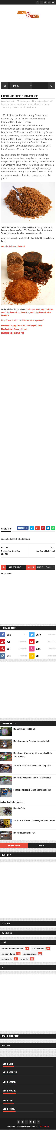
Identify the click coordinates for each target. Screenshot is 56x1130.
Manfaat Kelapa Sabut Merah (24, 729)
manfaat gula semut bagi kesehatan (33, 104)
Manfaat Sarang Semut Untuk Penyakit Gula (21, 325)
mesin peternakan (29, 954)
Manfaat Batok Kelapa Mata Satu (12, 802)
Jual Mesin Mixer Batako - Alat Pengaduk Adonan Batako (34, 820)
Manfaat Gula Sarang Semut (14, 329)
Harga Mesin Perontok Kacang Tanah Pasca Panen (32, 790)
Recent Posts (14, 846)
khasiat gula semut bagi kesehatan (39, 309)
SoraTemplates (21, 1126)
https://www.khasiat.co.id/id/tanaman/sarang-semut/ (22, 320)
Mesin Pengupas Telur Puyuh (24, 832)
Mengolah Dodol (19, 808)
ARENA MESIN (44, 1126)
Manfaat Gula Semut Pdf (12, 333)
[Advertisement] (28, 51)
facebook (49, 567)
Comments (42, 846)
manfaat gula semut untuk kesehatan (18, 107)
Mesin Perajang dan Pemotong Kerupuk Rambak (31, 741)
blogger (31, 567)
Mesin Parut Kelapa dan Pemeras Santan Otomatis (32, 777)
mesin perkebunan (8, 954)
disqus (40, 567)
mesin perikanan (38, 949)
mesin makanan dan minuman (12, 949)
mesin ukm (25, 959)
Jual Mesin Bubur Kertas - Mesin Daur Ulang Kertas (32, 765)
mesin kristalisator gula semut (13, 246)
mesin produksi (6, 959)
